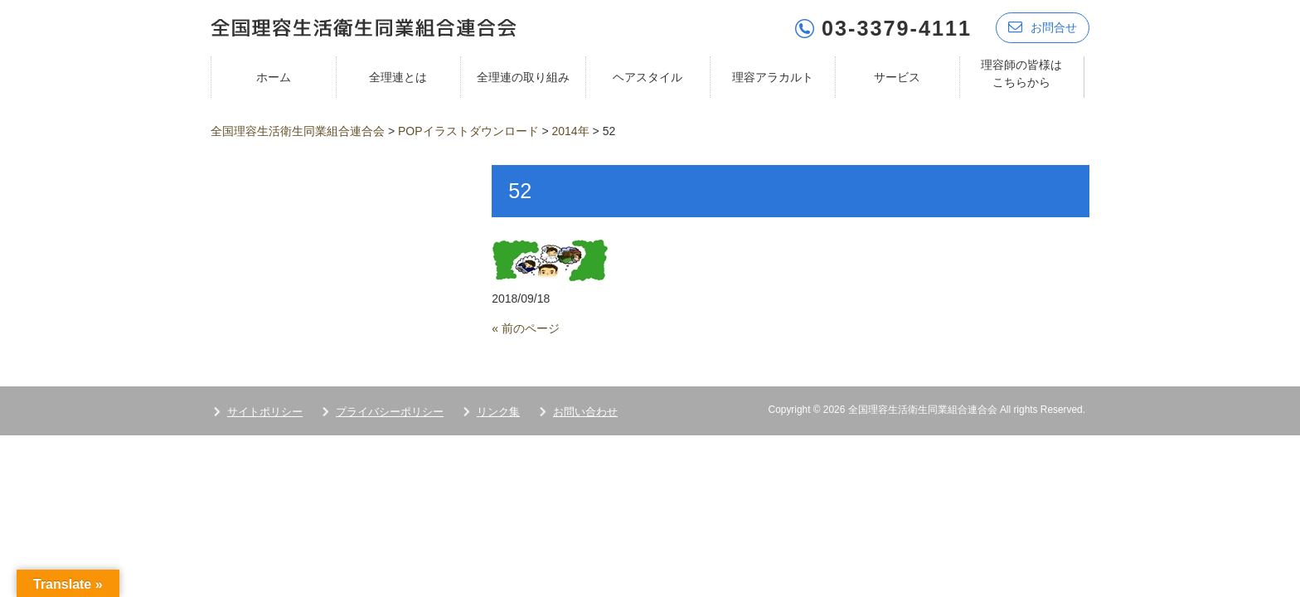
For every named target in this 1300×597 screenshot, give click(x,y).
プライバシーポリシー (390, 411)
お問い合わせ (585, 411)
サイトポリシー (265, 411)
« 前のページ (526, 327)
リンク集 (498, 411)
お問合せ (1042, 27)
